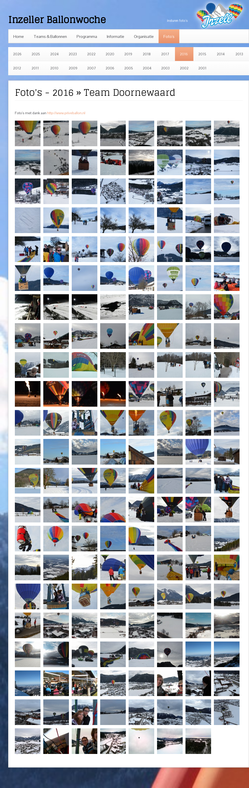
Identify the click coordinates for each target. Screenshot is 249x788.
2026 (17, 54)
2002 (184, 68)
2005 (128, 68)
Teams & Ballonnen (50, 36)
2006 (110, 68)
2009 (73, 68)
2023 (73, 54)
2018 (147, 54)
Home (18, 36)
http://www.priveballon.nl (66, 113)
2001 (202, 68)
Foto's (168, 36)
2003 (165, 68)
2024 (54, 54)
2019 (128, 54)
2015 (202, 54)
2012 (17, 68)
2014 (221, 54)
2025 (36, 54)
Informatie (115, 36)
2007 (91, 68)
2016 (184, 54)
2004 (147, 68)
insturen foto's (177, 20)
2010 (54, 68)
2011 (35, 68)
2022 (91, 54)
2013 (239, 54)
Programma (87, 36)
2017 (165, 54)
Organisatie (144, 36)
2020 (110, 54)
